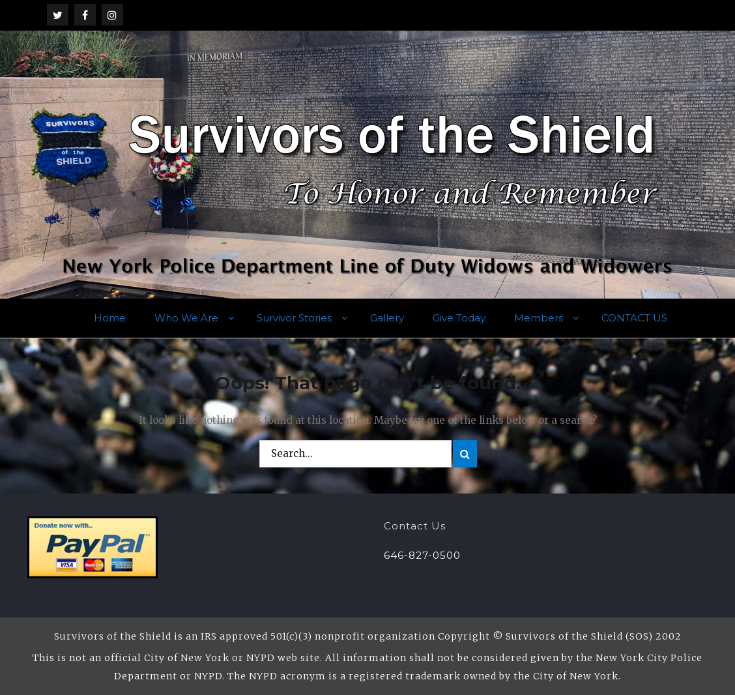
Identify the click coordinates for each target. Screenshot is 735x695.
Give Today (459, 318)
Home (110, 318)
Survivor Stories (294, 318)
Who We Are (186, 318)
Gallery (387, 318)
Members (538, 318)
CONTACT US (634, 318)
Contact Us (415, 526)
